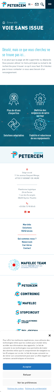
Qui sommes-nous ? (27, 238)
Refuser (27, 374)
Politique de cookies (15, 388)
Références (27, 230)
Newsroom (27, 241)
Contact (27, 248)
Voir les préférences (27, 382)
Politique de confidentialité (36, 388)
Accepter (27, 366)
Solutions (27, 227)
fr (30, 4)
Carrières (27, 245)
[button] (49, 334)
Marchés (27, 224)
